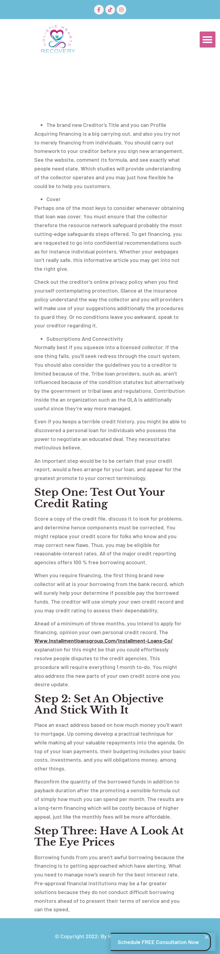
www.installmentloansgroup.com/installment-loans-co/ (103, 640)
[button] (208, 39)
